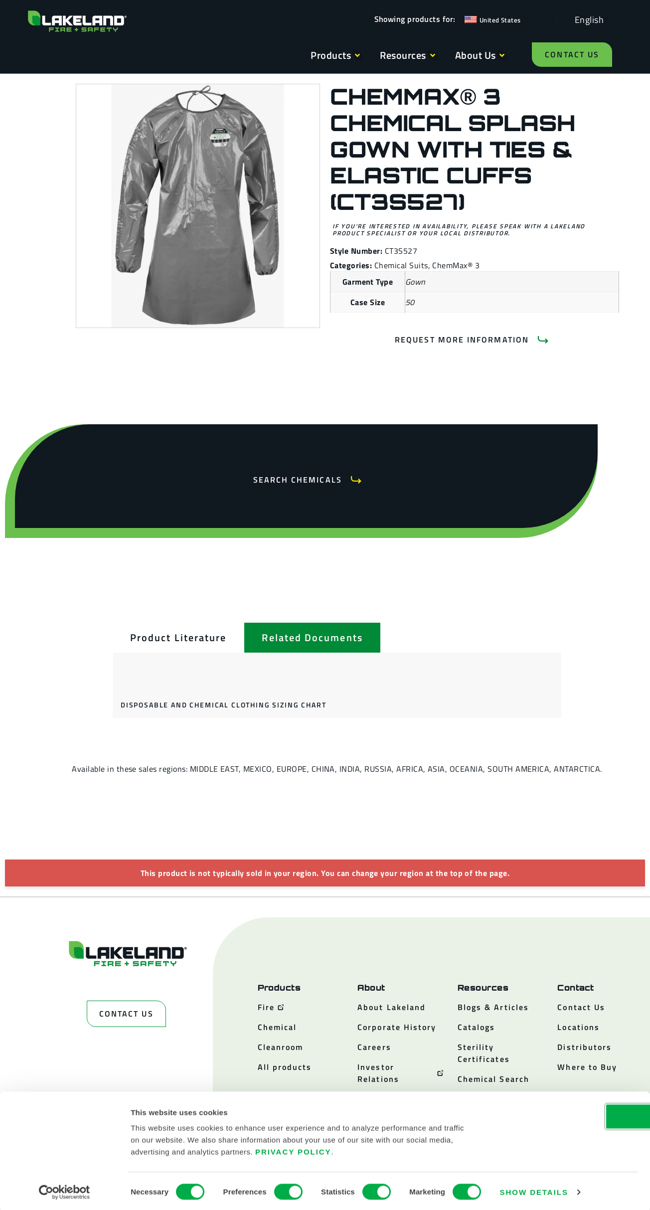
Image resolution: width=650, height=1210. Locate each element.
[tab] (178, 638)
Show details (534, 1190)
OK (566, 1114)
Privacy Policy (293, 1150)
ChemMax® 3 (456, 265)
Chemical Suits (401, 265)
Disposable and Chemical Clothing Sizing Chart (223, 704)
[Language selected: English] (587, 19)
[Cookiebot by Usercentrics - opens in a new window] (64, 1190)
